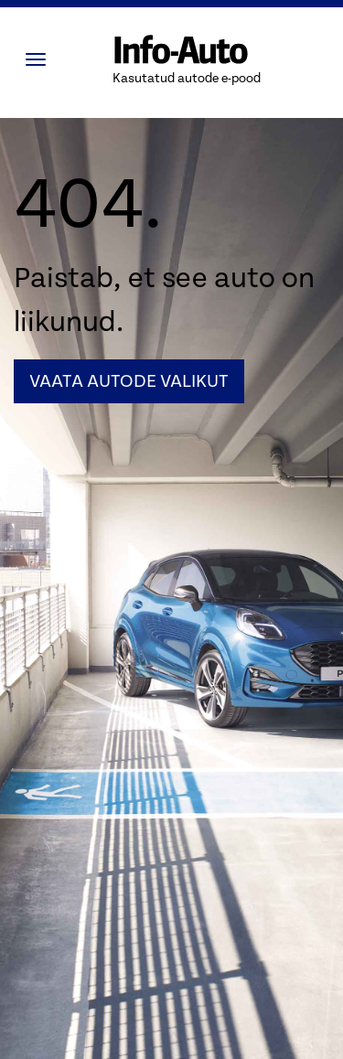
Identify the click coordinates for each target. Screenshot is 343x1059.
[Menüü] (40, 59)
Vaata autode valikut (129, 381)
